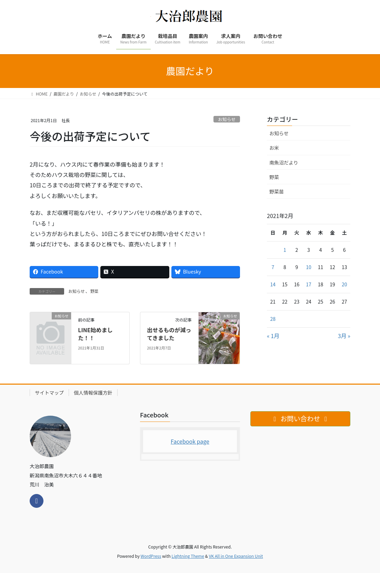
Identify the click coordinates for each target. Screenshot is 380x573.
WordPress (151, 556)
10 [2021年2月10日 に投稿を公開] (308, 267)
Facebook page (190, 441)
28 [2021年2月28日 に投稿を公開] (273, 318)
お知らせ (227, 119)
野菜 (94, 291)
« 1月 (273, 336)
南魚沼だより (283, 162)
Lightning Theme (187, 556)
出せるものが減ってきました (169, 334)
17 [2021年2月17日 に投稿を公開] (308, 284)
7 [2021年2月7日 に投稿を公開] (272, 267)
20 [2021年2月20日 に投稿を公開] (344, 284)
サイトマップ (49, 392)
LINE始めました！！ (95, 334)
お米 (274, 147)
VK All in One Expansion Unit (236, 556)
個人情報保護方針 (93, 392)
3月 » (344, 336)
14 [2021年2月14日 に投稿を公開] (273, 284)
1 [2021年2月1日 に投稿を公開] (284, 249)
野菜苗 (276, 191)
